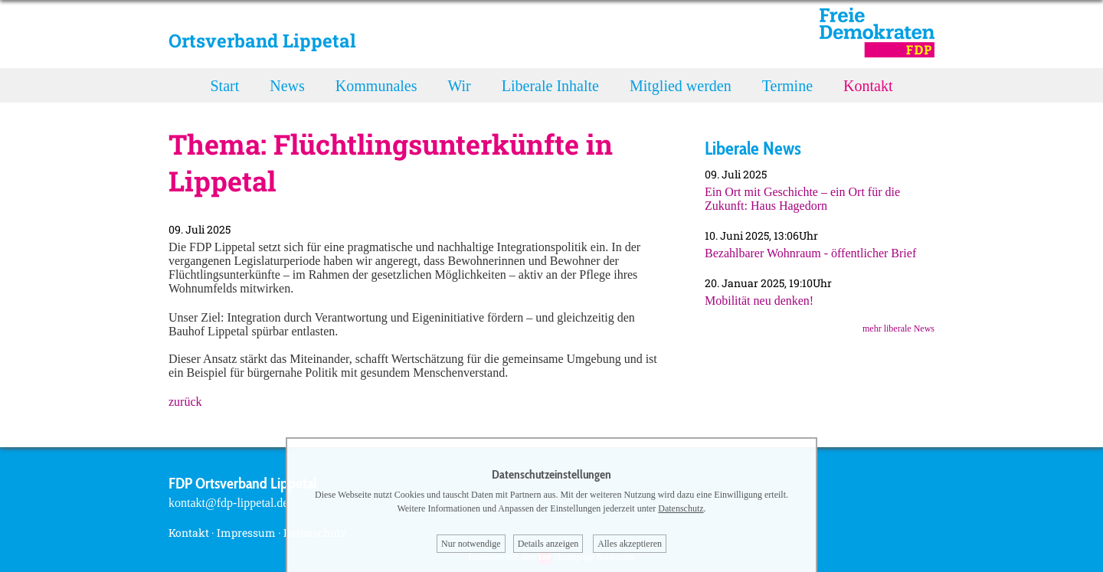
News (287, 85)
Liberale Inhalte (550, 85)
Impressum (246, 532)
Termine (787, 85)
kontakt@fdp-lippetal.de (228, 502)
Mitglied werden (681, 85)
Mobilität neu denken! (759, 300)
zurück (185, 401)
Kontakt (867, 85)
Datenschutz (680, 508)
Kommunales (376, 85)
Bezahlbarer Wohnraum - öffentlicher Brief (810, 253)
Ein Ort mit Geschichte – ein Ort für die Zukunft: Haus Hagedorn (802, 198)
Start (225, 85)
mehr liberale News (898, 328)
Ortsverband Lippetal (262, 40)
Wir (458, 85)
